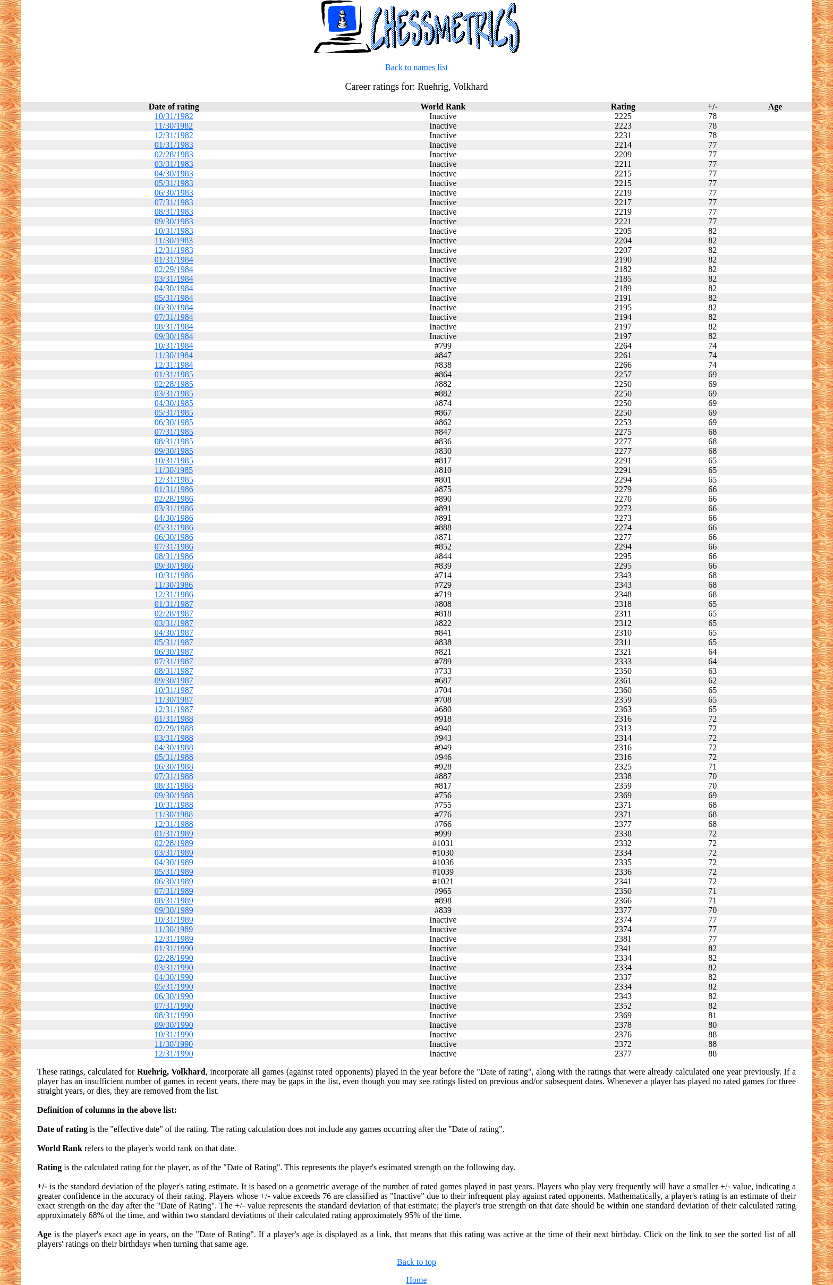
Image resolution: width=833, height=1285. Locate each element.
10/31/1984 (174, 345)
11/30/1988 (174, 814)
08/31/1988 (174, 785)
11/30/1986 (174, 584)
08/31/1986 (174, 556)
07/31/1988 (174, 776)
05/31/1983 (174, 183)
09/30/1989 (174, 910)
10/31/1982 (174, 116)
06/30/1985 (174, 422)
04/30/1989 (174, 862)
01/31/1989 (174, 833)
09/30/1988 (174, 795)
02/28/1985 (174, 383)
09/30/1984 (174, 336)
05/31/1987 (174, 642)
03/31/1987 (174, 623)
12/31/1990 (174, 1053)
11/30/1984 (174, 355)
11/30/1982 (174, 125)
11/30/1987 (174, 699)
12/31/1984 (174, 364)
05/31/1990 (174, 986)
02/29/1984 (174, 269)
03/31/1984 (174, 278)
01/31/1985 (174, 374)
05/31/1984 (174, 297)
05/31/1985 (174, 412)
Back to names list (416, 67)
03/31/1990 (174, 967)
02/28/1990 (174, 957)
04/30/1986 (174, 517)
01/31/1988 (174, 718)
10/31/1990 (174, 1034)
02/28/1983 (174, 154)
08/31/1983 (174, 211)
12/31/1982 (174, 135)
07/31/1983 (174, 202)
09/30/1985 (174, 450)
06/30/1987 (174, 651)
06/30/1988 (174, 766)
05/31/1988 (174, 757)
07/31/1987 (174, 661)
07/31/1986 (174, 546)
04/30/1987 (174, 632)
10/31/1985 (174, 460)
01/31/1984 (174, 259)
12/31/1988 (174, 824)
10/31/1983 (174, 230)
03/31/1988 (174, 737)
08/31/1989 (174, 900)
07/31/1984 (174, 317)
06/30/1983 (174, 192)
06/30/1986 (174, 537)
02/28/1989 (174, 843)
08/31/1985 (174, 441)
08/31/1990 (174, 1015)
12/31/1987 (174, 709)
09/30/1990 (174, 1024)
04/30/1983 (174, 173)
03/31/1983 (174, 163)
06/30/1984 (174, 307)
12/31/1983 (174, 250)
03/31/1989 (174, 852)
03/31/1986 (174, 508)
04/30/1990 (174, 977)
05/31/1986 (174, 527)
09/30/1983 (174, 221)
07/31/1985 (174, 431)
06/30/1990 (174, 996)
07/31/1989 (174, 890)
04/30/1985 (174, 403)
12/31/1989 (174, 938)
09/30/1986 (174, 565)
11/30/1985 (174, 470)
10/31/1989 (174, 919)
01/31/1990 (174, 948)
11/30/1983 (174, 240)
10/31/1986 (174, 575)
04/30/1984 (174, 288)
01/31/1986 (174, 489)
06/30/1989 (174, 881)
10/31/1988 (174, 804)
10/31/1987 (174, 690)
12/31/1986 (174, 594)
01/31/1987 (174, 603)
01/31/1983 (174, 144)
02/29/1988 (174, 728)
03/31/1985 (174, 393)
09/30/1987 (174, 680)
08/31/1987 (174, 670)
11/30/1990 (174, 1044)
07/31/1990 (174, 1005)
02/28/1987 (174, 613)
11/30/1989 (174, 929)
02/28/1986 (174, 498)
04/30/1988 (174, 747)
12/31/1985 (174, 479)
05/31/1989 (174, 871)
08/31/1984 (174, 326)
